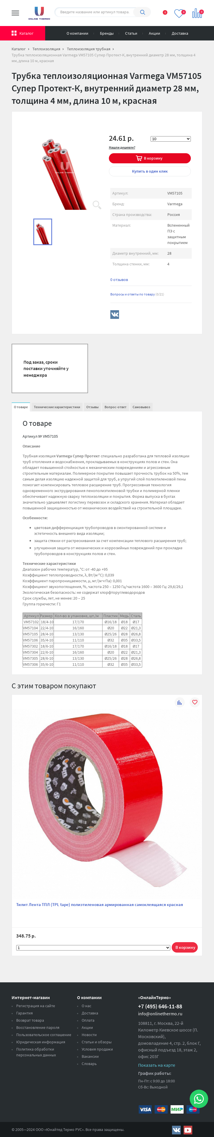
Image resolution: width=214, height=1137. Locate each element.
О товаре (21, 407)
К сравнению (180, 703)
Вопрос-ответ (116, 407)
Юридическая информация (40, 1041)
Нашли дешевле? (122, 147)
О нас (86, 1005)
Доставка (180, 33)
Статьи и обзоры (96, 1041)
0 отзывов (119, 279)
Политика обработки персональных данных (36, 1052)
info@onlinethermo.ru (160, 1013)
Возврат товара (30, 1020)
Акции (154, 33)
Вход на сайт (199, 32)
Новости (89, 1034)
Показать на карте (156, 1065)
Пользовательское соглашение (43, 1034)
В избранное (195, 703)
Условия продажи (97, 1049)
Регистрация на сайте (35, 1005)
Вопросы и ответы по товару (137, 294)
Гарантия (24, 1013)
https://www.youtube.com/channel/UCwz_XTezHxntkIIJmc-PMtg (188, 1130)
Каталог (26, 33)
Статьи (131, 33)
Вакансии (90, 1056)
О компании (77, 33)
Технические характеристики (57, 407)
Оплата (88, 1020)
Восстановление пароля (37, 1027)
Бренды (107, 33)
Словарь (89, 1063)
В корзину (153, 158)
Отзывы (92, 407)
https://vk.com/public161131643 (176, 1130)
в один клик (150, 171)
